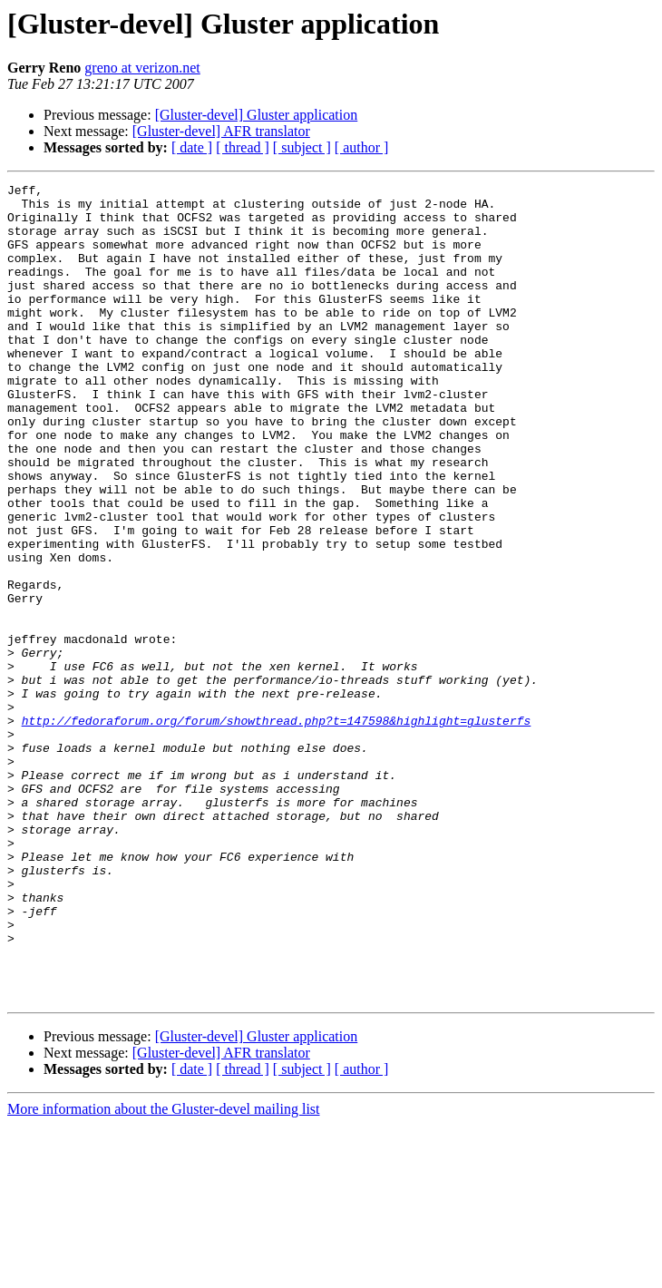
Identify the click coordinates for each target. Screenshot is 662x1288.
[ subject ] (302, 147)
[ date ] (191, 147)
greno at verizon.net (142, 67)
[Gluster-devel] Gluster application (256, 114)
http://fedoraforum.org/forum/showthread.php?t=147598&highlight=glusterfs (276, 829)
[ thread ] (242, 147)
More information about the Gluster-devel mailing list (163, 1272)
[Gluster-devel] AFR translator (221, 131)
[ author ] (362, 147)
